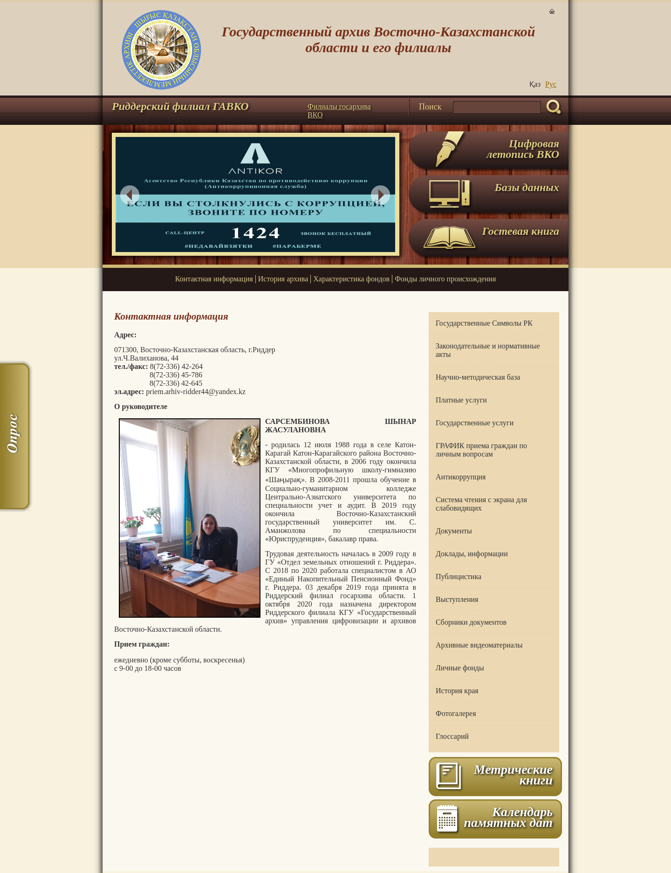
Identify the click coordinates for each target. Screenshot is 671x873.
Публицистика (458, 576)
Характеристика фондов (351, 279)
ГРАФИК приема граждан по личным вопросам (481, 450)
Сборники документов (471, 622)
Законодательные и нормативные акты (488, 350)
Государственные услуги (475, 423)
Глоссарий (452, 736)
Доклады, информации (472, 554)
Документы (454, 531)
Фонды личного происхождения (445, 279)
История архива (283, 279)
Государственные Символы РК (484, 323)
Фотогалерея (456, 713)
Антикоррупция (461, 477)
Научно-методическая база (478, 377)
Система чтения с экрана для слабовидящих (481, 504)
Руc (550, 84)
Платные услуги (461, 400)
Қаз (535, 84)
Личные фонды (460, 668)
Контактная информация (214, 279)
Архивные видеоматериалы (479, 645)
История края (457, 691)
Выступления (457, 599)
